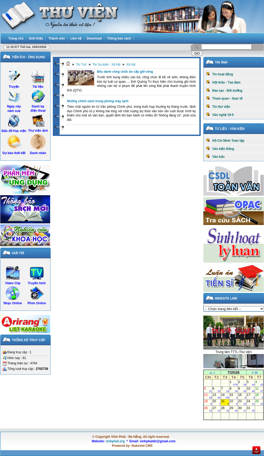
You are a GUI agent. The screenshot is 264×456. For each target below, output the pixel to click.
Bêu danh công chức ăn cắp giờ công (125, 71)
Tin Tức (81, 64)
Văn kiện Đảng (220, 148)
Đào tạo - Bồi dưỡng (224, 90)
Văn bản (215, 156)
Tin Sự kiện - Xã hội (106, 64)
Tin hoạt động (219, 74)
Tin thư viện (218, 106)
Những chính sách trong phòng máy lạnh (97, 101)
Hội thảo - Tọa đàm (223, 82)
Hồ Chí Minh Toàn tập (225, 140)
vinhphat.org (115, 441)
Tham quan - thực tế (224, 98)
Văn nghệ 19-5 (220, 114)
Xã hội (130, 64)
